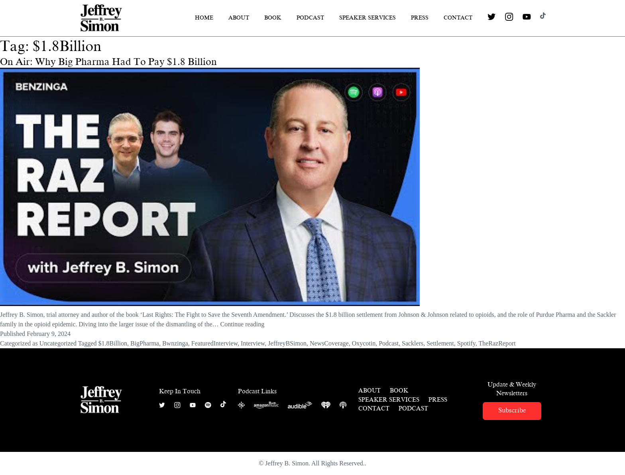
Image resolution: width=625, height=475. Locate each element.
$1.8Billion (112, 343)
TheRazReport (496, 343)
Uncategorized (58, 343)
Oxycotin (364, 343)
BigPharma (144, 343)
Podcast (310, 18)
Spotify (466, 343)
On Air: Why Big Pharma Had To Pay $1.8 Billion (108, 61)
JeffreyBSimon (287, 343)
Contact (458, 18)
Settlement (440, 343)
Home (204, 18)
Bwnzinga (175, 343)
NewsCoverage (329, 343)
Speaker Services (367, 18)
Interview (253, 343)
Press (419, 18)
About (238, 18)
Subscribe (512, 410)
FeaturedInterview (214, 343)
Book (272, 18)
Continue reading (242, 324)
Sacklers (412, 343)
